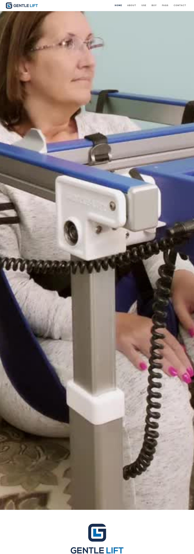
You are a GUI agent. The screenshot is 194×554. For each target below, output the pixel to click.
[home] (21, 5)
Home (118, 5)
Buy (154, 5)
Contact (180, 5)
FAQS (165, 5)
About (131, 5)
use (143, 5)
